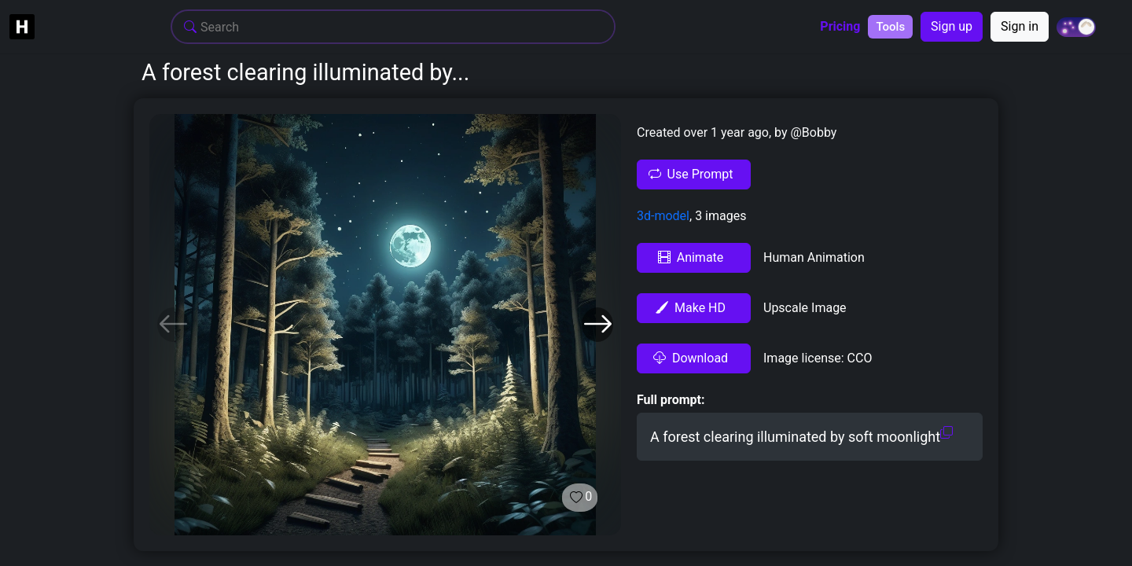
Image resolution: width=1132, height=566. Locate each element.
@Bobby (812, 132)
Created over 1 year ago (703, 132)
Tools (890, 27)
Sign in (1019, 26)
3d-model (663, 215)
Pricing (840, 26)
